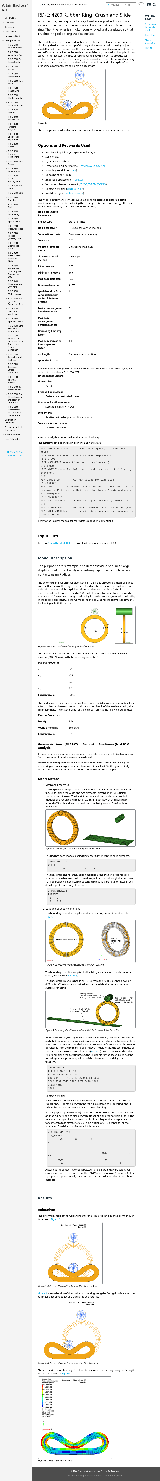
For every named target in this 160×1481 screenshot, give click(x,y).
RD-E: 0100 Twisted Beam (15, 46)
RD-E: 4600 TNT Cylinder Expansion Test (15, 301)
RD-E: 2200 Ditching (13, 198)
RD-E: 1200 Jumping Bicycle (13, 127)
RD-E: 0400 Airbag (13, 68)
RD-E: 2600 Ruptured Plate (15, 227)
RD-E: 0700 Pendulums (13, 89)
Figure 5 (72, 975)
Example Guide (12, 40)
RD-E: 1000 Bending (13, 111)
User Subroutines (13, 438)
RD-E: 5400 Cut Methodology (15, 388)
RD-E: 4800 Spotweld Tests (15, 320)
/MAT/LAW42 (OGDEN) (93, 165)
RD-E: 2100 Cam (15, 192)
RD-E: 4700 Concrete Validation (13, 311)
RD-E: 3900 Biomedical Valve (13, 245)
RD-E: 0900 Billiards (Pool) (15, 104)
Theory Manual (12, 434)
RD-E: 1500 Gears (13, 145)
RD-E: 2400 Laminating (13, 213)
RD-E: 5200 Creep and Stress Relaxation (13, 368)
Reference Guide (13, 35)
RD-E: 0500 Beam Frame (14, 75)
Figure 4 (50, 916)
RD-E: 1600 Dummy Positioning (13, 154)
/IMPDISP (78, 179)
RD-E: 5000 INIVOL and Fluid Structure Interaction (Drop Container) (15, 342)
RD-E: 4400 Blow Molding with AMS (15, 284)
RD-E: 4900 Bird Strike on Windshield (15, 328)
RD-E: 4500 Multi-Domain (15, 292)
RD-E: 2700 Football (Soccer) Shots (15, 236)
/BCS (73, 170)
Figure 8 (66, 1373)
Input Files (150, 35)
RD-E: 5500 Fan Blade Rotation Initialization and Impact (15, 398)
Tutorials (9, 26)
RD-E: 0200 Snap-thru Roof (15, 53)
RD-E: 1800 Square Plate (14, 170)
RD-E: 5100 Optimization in (15, 357)
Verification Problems (10, 421)
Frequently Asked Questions (13, 428)
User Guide (10, 31)
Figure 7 (42, 1293)
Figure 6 (55, 1219)
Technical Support (113, 1475)
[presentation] (39, 669)
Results (148, 47)
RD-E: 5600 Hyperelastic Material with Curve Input (14, 411)
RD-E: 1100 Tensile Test (13, 118)
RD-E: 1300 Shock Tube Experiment (13, 136)
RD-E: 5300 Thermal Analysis (13, 379)
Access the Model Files (59, 543)
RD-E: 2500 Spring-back (14, 220)
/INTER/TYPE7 (75, 189)
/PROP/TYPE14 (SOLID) (93, 184)
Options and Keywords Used (151, 27)
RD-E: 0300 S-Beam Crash (14, 60)
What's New (11, 17)
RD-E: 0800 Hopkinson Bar (15, 96)
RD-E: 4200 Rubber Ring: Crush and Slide (14, 257)
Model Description (150, 41)
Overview (9, 22)
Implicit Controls (74, 193)
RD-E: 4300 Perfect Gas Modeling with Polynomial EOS (15, 271)
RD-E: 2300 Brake (13, 206)
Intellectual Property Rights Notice (85, 1475)
